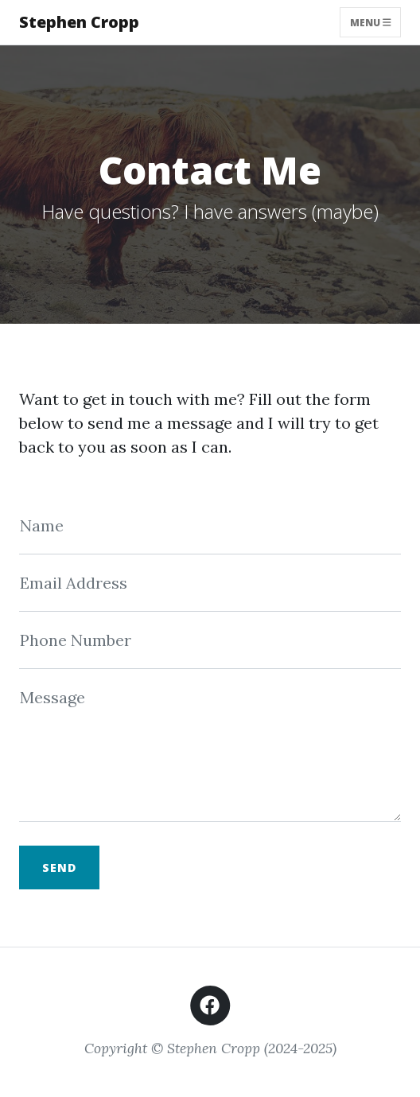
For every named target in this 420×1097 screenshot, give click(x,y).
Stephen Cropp (79, 22)
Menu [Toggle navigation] (370, 22)
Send (59, 867)
